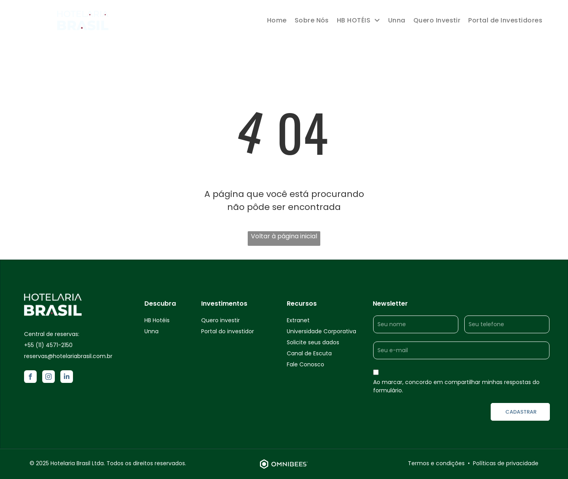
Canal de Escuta (309, 353)
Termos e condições (436, 463)
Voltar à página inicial (284, 236)
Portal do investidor (227, 331)
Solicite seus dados (313, 342)
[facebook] (30, 377)
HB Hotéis (157, 320)
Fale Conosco (305, 364)
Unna (151, 331)
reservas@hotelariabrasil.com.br (68, 356)
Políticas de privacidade (505, 463)
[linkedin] (66, 377)
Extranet (298, 320)
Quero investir (220, 320)
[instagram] (48, 377)
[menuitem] (277, 20)
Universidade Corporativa (321, 331)
